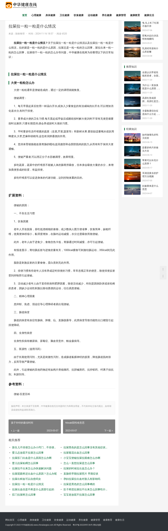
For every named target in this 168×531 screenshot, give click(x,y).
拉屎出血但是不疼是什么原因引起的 (33, 489)
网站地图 (97, 525)
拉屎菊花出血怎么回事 (76, 452)
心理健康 (36, 15)
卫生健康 (64, 15)
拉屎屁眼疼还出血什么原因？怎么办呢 (34, 473)
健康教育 (135, 15)
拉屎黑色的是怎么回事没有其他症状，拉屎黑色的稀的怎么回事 (86, 447)
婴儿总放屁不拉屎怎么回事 (28, 452)
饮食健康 (79, 15)
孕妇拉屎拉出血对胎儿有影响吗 (81, 478)
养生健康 (107, 15)
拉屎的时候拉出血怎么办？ (79, 468)
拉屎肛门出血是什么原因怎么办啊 (32, 457)
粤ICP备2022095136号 (83, 525)
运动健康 (93, 15)
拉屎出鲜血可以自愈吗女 (26, 478)
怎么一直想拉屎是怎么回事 (79, 463)
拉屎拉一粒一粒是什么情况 (28, 484)
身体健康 (50, 15)
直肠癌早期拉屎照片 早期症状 (80, 473)
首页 (24, 15)
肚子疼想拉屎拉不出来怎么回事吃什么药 (86, 489)
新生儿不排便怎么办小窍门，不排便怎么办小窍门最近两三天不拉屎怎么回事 (35, 447)
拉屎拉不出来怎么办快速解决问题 (32, 468)
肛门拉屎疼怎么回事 (24, 494)
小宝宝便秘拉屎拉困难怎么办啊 (81, 457)
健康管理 (121, 15)
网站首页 (9, 520)
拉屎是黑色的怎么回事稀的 (79, 484)
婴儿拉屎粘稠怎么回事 (25, 463)
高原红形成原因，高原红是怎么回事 (150, 101)
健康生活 (149, 15)
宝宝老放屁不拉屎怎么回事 (79, 494)
